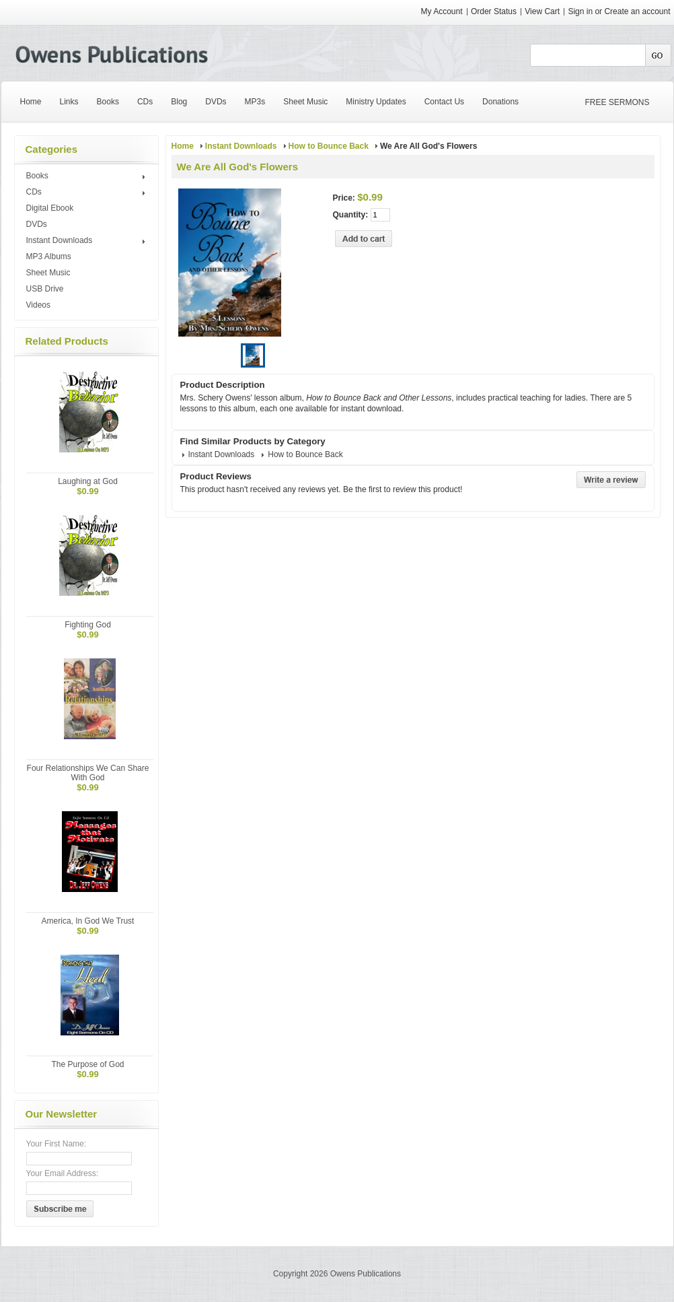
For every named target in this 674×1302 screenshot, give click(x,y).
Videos (38, 305)
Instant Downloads (87, 241)
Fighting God (88, 624)
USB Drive (45, 289)
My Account (442, 11)
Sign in (580, 11)
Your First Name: (56, 1144)
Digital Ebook (50, 208)
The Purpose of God (87, 1064)
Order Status (494, 11)
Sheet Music (48, 272)
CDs (87, 192)
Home (183, 146)
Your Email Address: (62, 1173)
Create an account (637, 11)
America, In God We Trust (88, 921)
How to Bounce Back (329, 146)
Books (87, 176)
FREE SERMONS (617, 102)
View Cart (543, 11)
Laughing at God (88, 481)
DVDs (36, 224)
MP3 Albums (48, 256)
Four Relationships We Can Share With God (88, 772)
